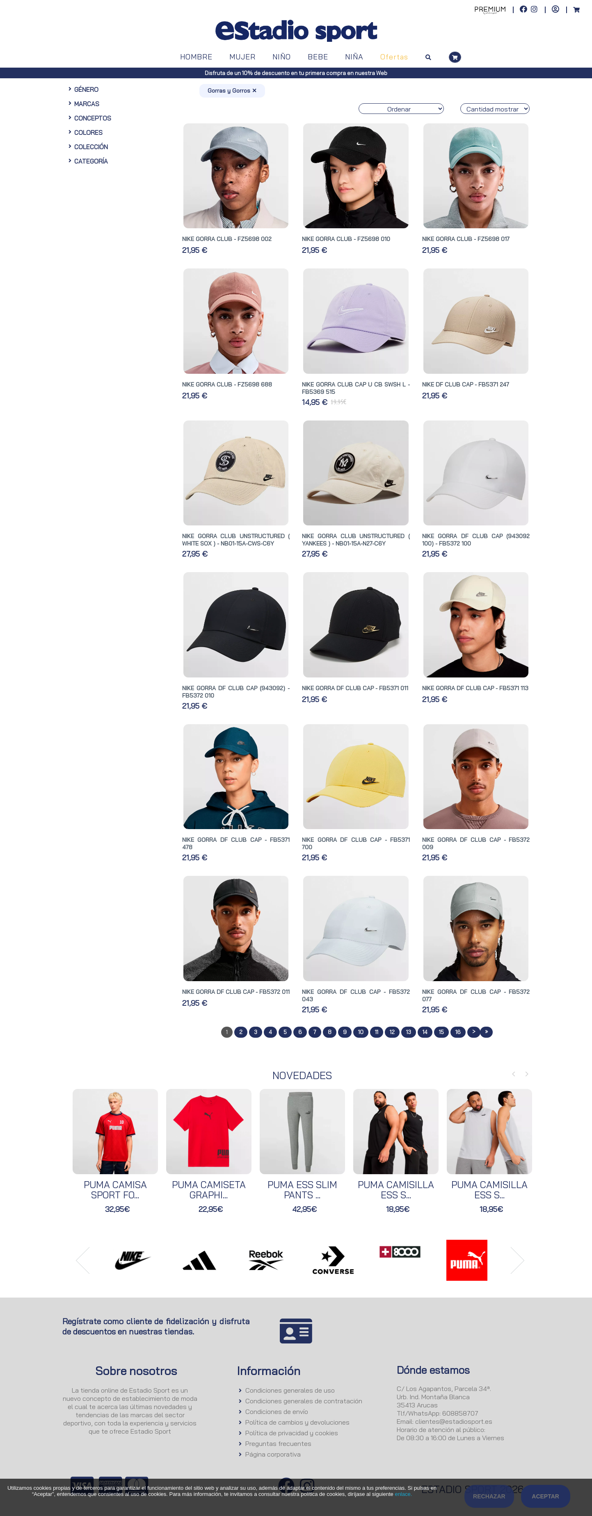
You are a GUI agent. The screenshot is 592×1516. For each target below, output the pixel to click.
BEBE (318, 56)
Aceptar (545, 1496)
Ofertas (394, 56)
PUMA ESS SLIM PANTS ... (302, 1190)
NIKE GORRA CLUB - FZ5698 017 (466, 239)
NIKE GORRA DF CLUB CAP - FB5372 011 (236, 992)
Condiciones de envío (276, 1411)
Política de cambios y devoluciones (297, 1422)
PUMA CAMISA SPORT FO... (115, 1190)
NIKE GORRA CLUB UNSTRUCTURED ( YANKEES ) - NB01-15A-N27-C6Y (355, 539)
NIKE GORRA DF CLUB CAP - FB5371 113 (475, 688)
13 (408, 1032)
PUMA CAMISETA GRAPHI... (209, 1190)
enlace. (403, 1494)
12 (392, 1032)
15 (441, 1032)
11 (376, 1032)
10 (360, 1032)
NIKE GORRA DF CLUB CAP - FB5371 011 (355, 688)
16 (458, 1032)
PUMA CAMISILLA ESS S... (396, 1190)
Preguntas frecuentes (278, 1443)
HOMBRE (196, 56)
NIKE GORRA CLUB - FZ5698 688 (227, 384)
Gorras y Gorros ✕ (232, 90)
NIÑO (281, 56)
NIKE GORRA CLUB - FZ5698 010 (346, 239)
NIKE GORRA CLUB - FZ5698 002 (227, 239)
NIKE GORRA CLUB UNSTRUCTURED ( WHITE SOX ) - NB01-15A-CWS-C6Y (236, 539)
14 (425, 1032)
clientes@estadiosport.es (453, 1421)
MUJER (242, 56)
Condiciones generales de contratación (303, 1401)
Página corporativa (273, 1454)
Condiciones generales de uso (290, 1390)
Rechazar (489, 1496)
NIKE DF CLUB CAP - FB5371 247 (465, 384)
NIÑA (354, 56)
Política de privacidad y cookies (291, 1433)
